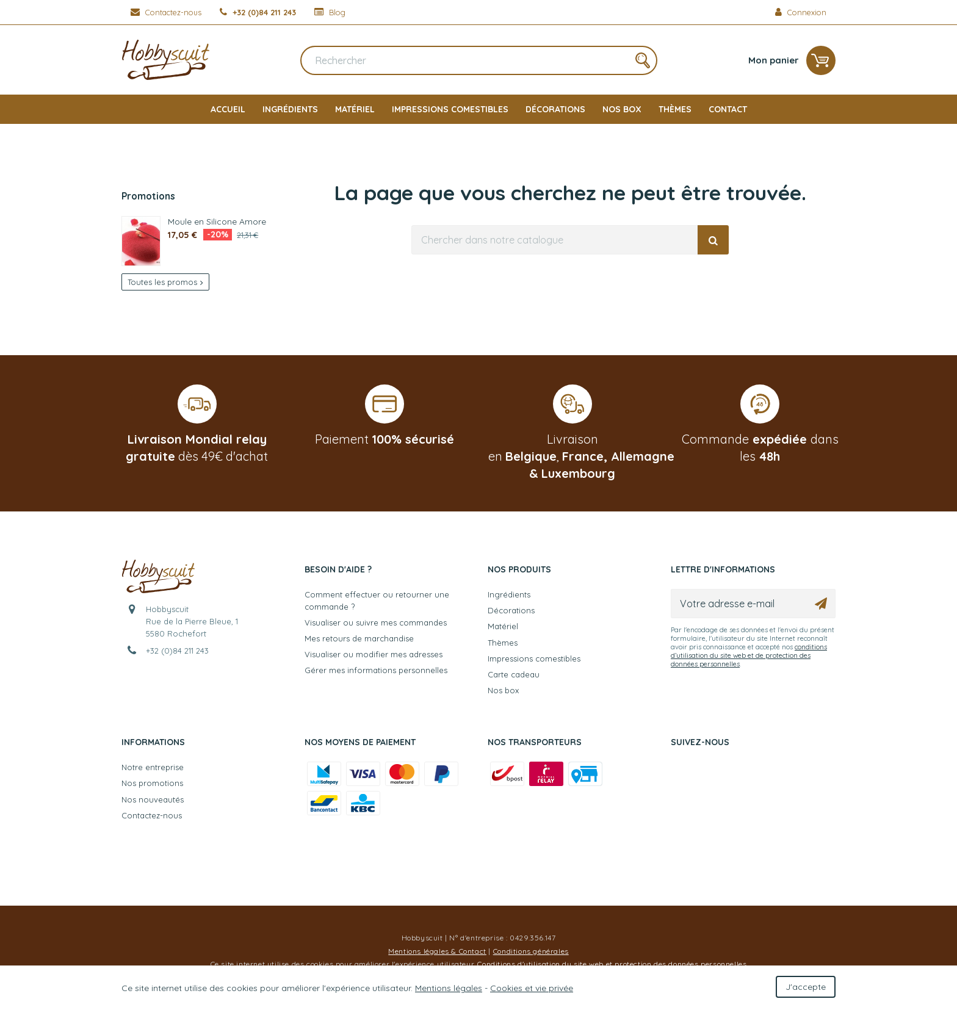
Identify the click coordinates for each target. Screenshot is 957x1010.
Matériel (355, 109)
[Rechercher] (478, 60)
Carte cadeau (514, 674)
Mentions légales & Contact (437, 951)
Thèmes (675, 109)
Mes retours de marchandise (359, 638)
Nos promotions (152, 783)
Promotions (148, 196)
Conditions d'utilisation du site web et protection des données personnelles (611, 964)
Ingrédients (290, 109)
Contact (728, 109)
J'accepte (805, 986)
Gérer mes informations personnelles (376, 670)
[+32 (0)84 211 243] (258, 12)
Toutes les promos (165, 282)
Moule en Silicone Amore (217, 221)
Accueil (228, 109)
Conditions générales (531, 951)
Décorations (555, 109)
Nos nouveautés (152, 799)
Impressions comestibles (450, 109)
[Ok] (821, 603)
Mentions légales (448, 988)
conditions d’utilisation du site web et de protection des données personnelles (749, 655)
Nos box (621, 109)
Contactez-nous (151, 815)
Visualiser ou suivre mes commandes (376, 622)
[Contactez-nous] (166, 12)
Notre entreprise (152, 767)
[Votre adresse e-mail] (753, 603)
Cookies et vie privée (531, 988)
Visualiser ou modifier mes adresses (373, 654)
